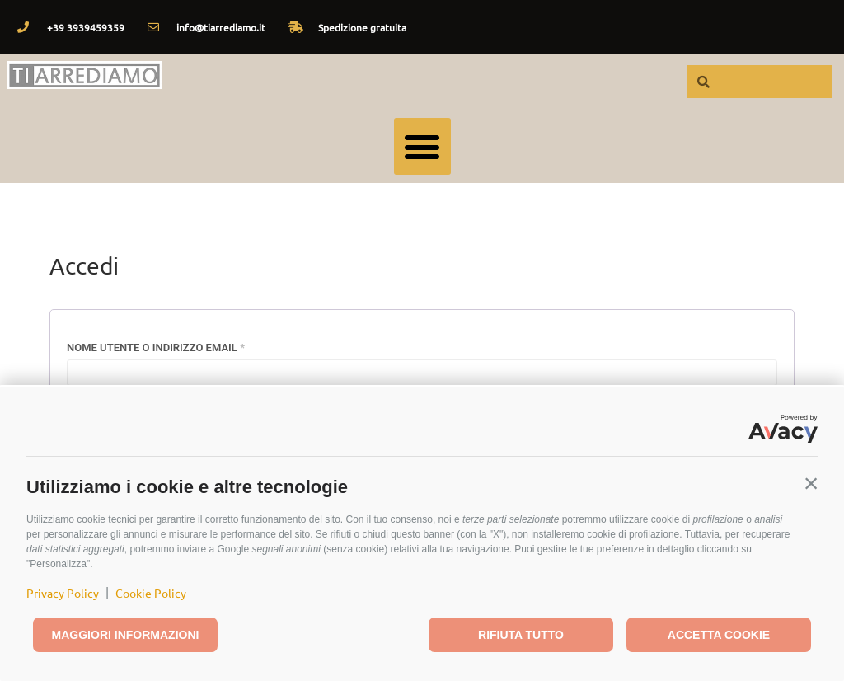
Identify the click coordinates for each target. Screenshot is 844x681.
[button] (811, 483)
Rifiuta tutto (521, 634)
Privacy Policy (62, 592)
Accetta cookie (719, 634)
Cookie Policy (150, 592)
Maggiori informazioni (125, 634)
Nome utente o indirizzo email (182, 345)
